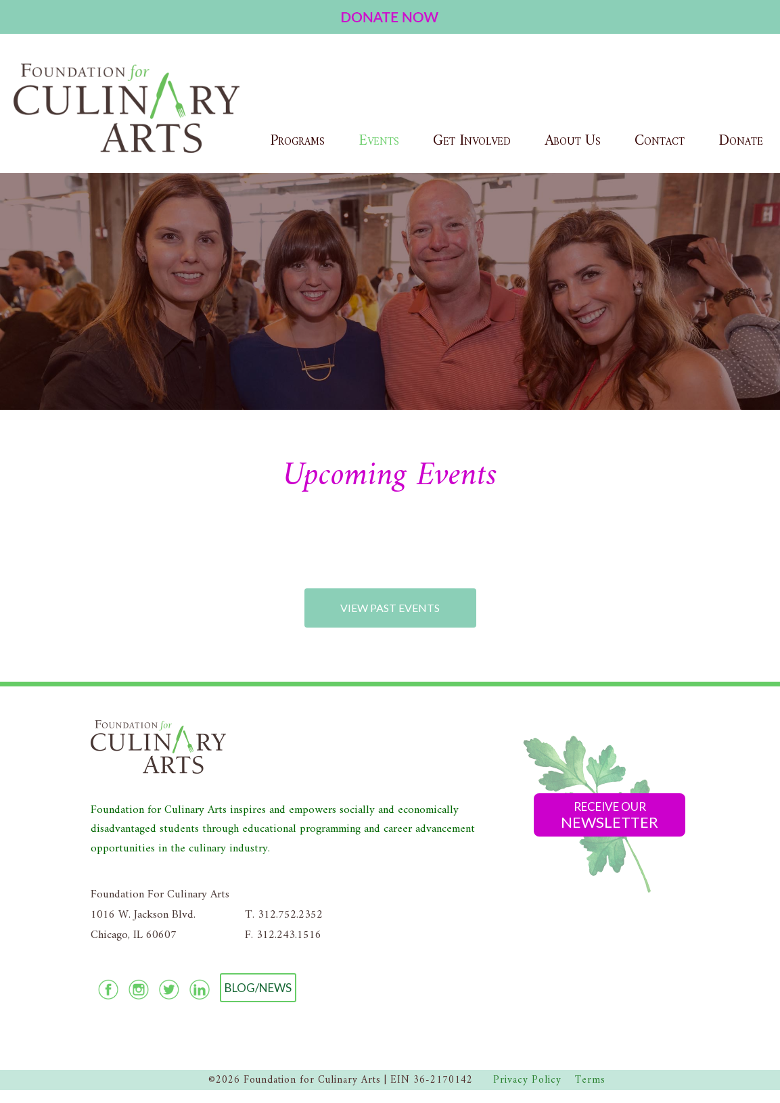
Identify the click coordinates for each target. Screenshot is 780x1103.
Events (379, 141)
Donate (740, 141)
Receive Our (609, 815)
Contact (660, 141)
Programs (297, 141)
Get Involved (472, 141)
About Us (573, 141)
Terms (590, 1080)
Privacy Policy (527, 1080)
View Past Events (390, 607)
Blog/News (258, 988)
